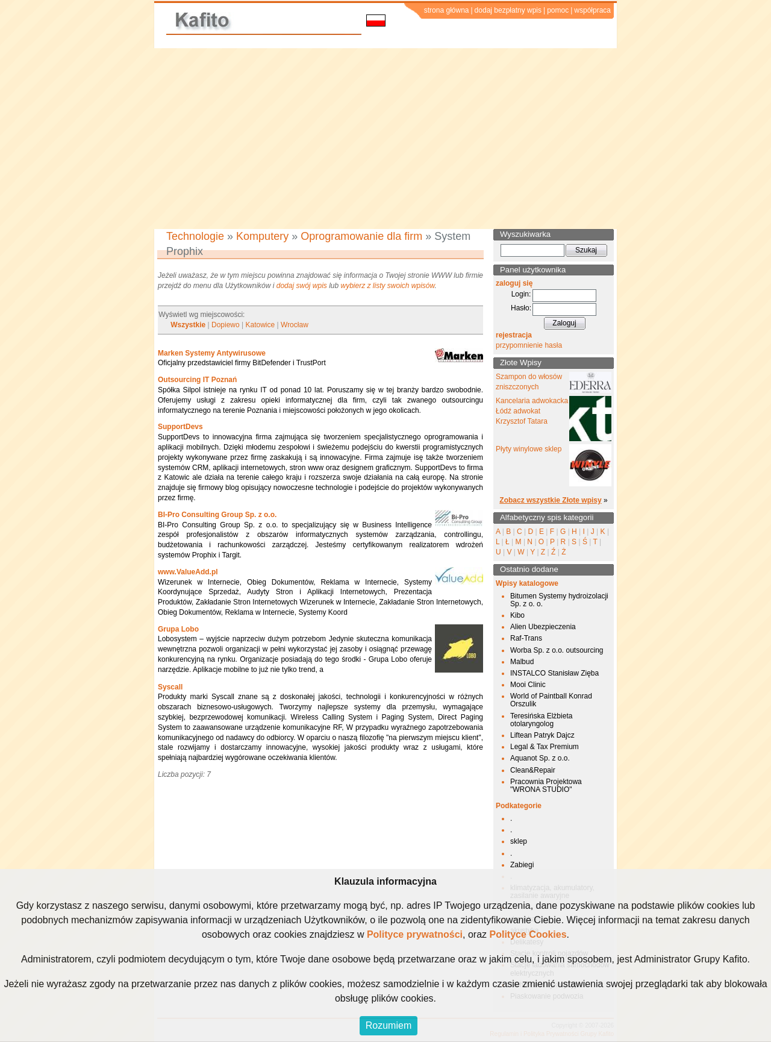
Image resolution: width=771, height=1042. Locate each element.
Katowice (260, 325)
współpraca (592, 10)
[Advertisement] (385, 138)
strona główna (446, 10)
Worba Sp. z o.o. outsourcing (557, 650)
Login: (521, 294)
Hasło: (521, 308)
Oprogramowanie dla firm (361, 236)
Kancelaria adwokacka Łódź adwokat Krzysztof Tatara (532, 411)
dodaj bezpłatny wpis (508, 10)
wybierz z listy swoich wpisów (388, 285)
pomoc (558, 10)
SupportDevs (180, 426)
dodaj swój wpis (301, 285)
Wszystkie (187, 325)
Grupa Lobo (178, 629)
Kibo (517, 615)
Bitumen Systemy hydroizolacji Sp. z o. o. (559, 600)
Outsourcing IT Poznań (197, 379)
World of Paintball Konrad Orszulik (551, 700)
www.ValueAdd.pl (188, 572)
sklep (518, 841)
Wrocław (294, 325)
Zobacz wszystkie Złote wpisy (550, 500)
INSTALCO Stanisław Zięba (554, 673)
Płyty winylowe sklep (528, 449)
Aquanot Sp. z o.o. (540, 758)
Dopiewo (225, 325)
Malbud (522, 662)
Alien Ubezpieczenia (543, 627)
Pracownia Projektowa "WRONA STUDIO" (546, 785)
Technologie (195, 236)
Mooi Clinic (528, 684)
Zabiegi (522, 865)
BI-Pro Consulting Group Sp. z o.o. (217, 514)
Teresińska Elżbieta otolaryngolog (541, 720)
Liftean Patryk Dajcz (542, 735)
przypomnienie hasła (529, 345)
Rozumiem (388, 1025)
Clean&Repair (532, 770)
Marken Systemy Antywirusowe (212, 353)
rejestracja (514, 335)
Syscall (170, 687)
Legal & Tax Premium (544, 746)
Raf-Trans (526, 638)
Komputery (262, 236)
